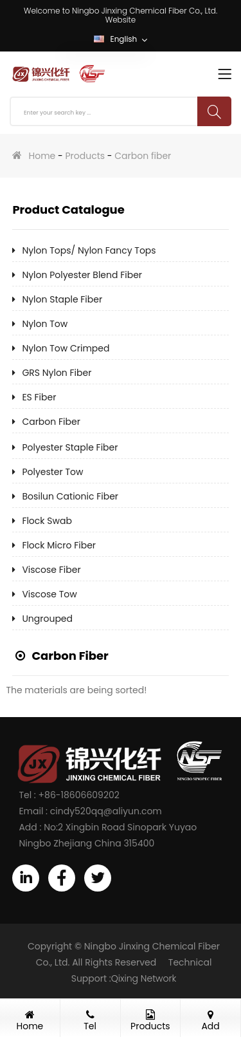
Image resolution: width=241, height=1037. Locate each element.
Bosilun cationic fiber (70, 496)
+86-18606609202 (79, 795)
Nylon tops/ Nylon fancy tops (89, 250)
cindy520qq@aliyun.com (106, 811)
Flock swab (47, 520)
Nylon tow (44, 323)
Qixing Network (144, 978)
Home (42, 155)
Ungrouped (47, 618)
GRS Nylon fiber (56, 372)
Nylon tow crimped (65, 348)
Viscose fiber (51, 569)
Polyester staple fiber (70, 447)
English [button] (120, 40)
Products (85, 155)
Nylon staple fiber (62, 299)
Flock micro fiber (59, 545)
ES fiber (39, 397)
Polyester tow (52, 471)
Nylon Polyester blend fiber (82, 274)
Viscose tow (49, 594)
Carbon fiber (142, 155)
